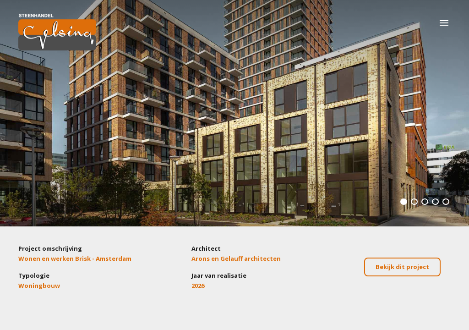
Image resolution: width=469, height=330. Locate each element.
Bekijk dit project (402, 267)
